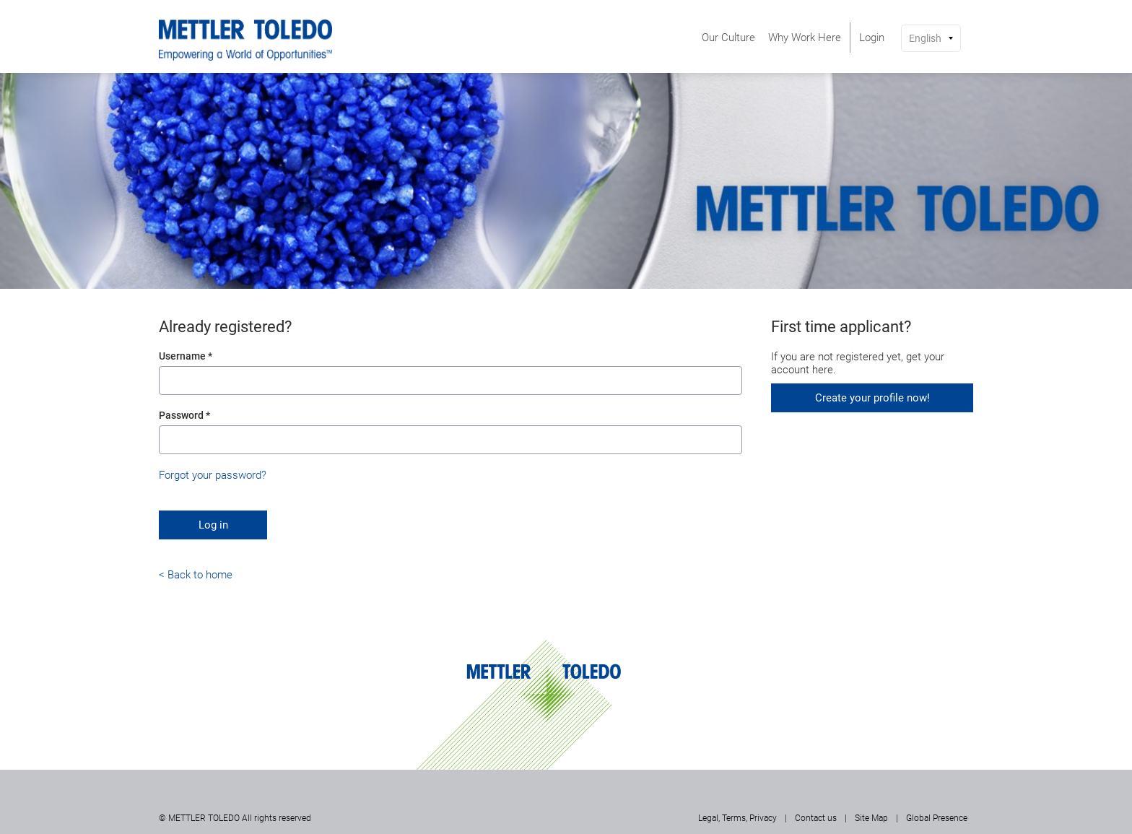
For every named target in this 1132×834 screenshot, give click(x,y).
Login (871, 37)
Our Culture (728, 37)
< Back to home (195, 574)
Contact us (816, 818)
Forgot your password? (212, 475)
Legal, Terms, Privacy (737, 818)
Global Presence (936, 818)
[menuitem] (728, 37)
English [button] (925, 38)
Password (184, 415)
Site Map (871, 818)
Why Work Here (804, 37)
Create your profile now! (872, 397)
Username (185, 356)
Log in (213, 524)
